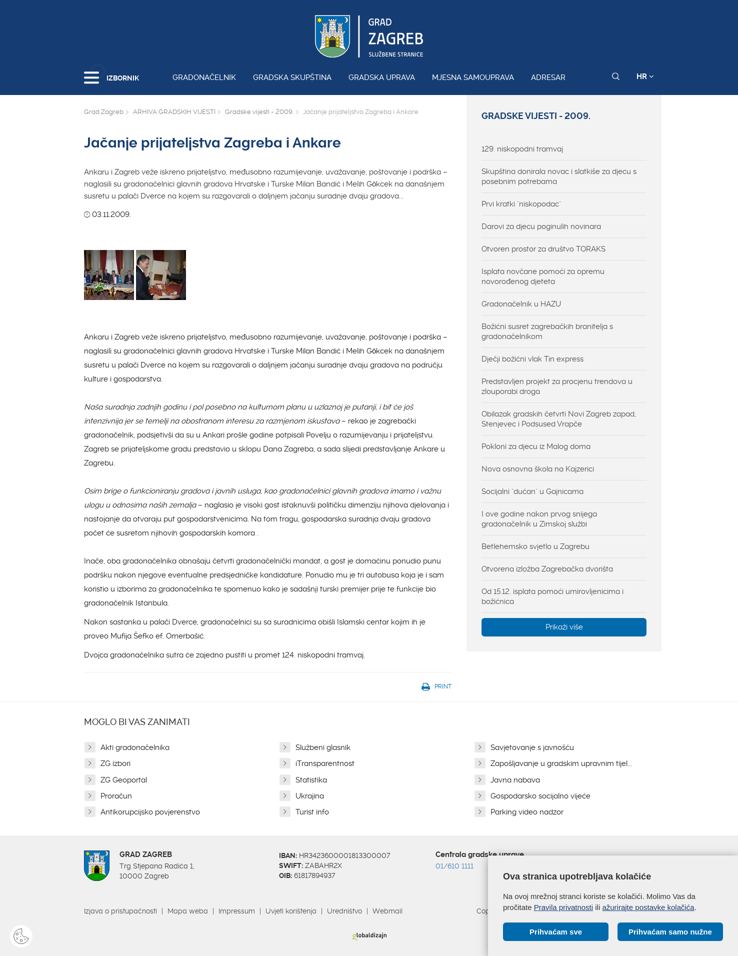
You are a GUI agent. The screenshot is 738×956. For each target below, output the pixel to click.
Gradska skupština (292, 77)
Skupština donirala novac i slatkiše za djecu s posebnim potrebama (559, 176)
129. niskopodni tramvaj (522, 149)
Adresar (548, 77)
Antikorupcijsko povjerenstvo (150, 812)
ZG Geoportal (123, 780)
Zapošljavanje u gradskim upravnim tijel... (561, 763)
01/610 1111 (455, 866)
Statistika (311, 780)
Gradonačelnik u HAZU (521, 304)
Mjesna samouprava (473, 77)
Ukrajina (310, 796)
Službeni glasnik (323, 747)
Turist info (312, 812)
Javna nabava (515, 780)
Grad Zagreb (104, 112)
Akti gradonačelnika (135, 747)
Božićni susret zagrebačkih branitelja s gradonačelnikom (547, 331)
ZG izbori (115, 763)
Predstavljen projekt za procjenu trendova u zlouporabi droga (557, 386)
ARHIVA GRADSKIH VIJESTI (174, 112)
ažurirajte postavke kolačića (648, 906)
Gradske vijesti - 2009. (259, 112)
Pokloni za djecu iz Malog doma (536, 446)
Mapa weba (188, 911)
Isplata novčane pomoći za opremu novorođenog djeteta (543, 276)
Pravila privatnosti (563, 906)
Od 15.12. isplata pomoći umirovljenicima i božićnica (553, 596)
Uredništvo (344, 911)
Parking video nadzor (527, 812)
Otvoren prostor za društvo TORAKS (544, 249)
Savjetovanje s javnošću (532, 747)
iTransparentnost (325, 763)
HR (645, 76)
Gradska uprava (381, 77)
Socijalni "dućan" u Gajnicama (533, 491)
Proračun (116, 796)
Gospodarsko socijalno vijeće (540, 796)
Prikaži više (564, 627)
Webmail (387, 911)
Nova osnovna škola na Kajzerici (538, 469)
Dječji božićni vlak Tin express (533, 359)
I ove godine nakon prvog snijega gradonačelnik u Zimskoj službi (539, 519)
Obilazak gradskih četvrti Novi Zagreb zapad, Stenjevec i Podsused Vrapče (559, 419)
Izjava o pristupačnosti (120, 911)
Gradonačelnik (204, 77)
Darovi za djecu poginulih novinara (541, 226)
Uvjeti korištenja (291, 911)
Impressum (236, 911)
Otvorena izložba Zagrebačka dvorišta (547, 569)
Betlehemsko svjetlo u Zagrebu (536, 546)
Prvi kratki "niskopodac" (521, 204)
